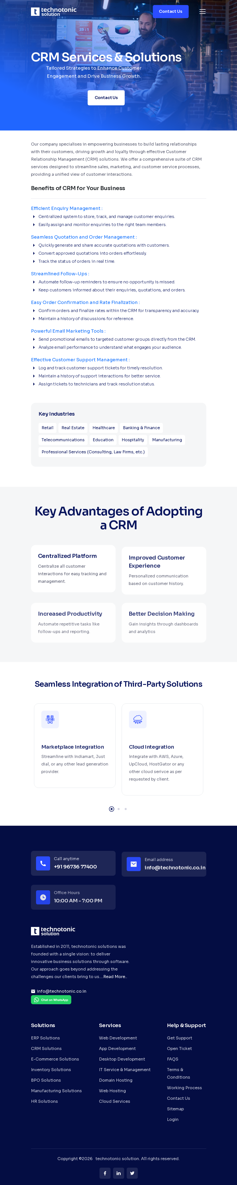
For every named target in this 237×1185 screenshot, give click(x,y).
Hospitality (133, 440)
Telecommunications (63, 440)
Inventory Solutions (51, 1069)
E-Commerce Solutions (55, 1059)
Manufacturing (167, 440)
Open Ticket (179, 1048)
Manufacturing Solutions (56, 1090)
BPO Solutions (46, 1080)
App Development (117, 1048)
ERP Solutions (45, 1038)
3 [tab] (126, 821)
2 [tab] (119, 821)
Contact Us (178, 1098)
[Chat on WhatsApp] (51, 1003)
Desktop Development (122, 1059)
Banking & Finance (141, 427)
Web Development (118, 1038)
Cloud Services (114, 1101)
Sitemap (175, 1109)
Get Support (179, 1038)
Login (173, 1119)
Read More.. (115, 976)
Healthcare (103, 427)
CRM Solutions (46, 1048)
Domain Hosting (115, 1080)
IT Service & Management (125, 1069)
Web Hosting (112, 1090)
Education (103, 440)
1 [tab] (112, 821)
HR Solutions (44, 1101)
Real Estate (72, 427)
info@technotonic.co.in (61, 991)
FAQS (172, 1059)
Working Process (184, 1087)
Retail (47, 427)
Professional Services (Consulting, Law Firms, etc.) (93, 452)
